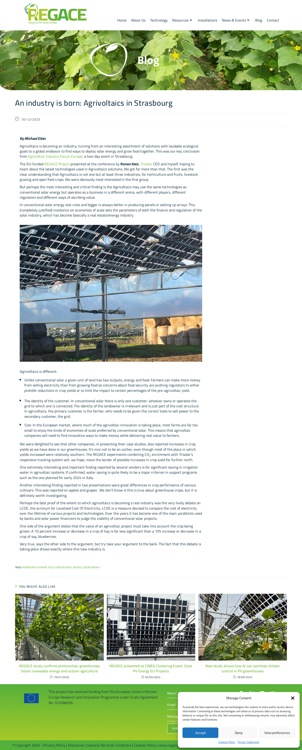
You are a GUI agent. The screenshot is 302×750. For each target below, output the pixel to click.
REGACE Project (56, 163)
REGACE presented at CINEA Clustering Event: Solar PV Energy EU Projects (151, 668)
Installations (207, 20)
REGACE (77, 567)
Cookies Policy (226, 742)
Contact (273, 20)
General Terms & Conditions (109, 745)
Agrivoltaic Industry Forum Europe (55, 156)
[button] (292, 698)
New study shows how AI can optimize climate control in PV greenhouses (242, 668)
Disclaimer (76, 745)
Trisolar (146, 163)
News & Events (235, 20)
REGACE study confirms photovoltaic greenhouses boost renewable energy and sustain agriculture (59, 668)
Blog (258, 20)
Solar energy (91, 567)
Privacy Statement (248, 742)
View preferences (277, 732)
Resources (182, 20)
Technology (159, 20)
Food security (63, 567)
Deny (238, 732)
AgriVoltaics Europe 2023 (37, 567)
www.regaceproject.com (177, 745)
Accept (200, 732)
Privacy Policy (54, 745)
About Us (138, 20)
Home (121, 20)
